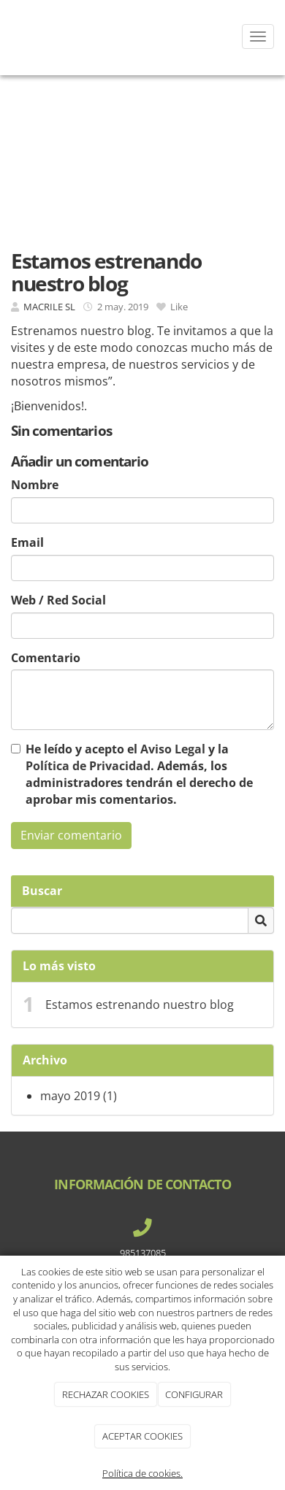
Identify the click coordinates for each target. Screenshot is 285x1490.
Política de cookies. (142, 1473)
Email (27, 542)
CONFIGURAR (194, 1394)
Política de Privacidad (88, 766)
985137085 (143, 1252)
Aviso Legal (172, 749)
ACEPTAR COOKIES (142, 1436)
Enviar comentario (71, 835)
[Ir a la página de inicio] (7, 36)
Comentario (45, 658)
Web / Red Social (58, 600)
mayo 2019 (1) (78, 1096)
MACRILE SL (49, 306)
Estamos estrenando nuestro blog (139, 1004)
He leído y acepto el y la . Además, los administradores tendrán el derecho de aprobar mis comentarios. (139, 774)
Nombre (34, 485)
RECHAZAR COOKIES (105, 1394)
